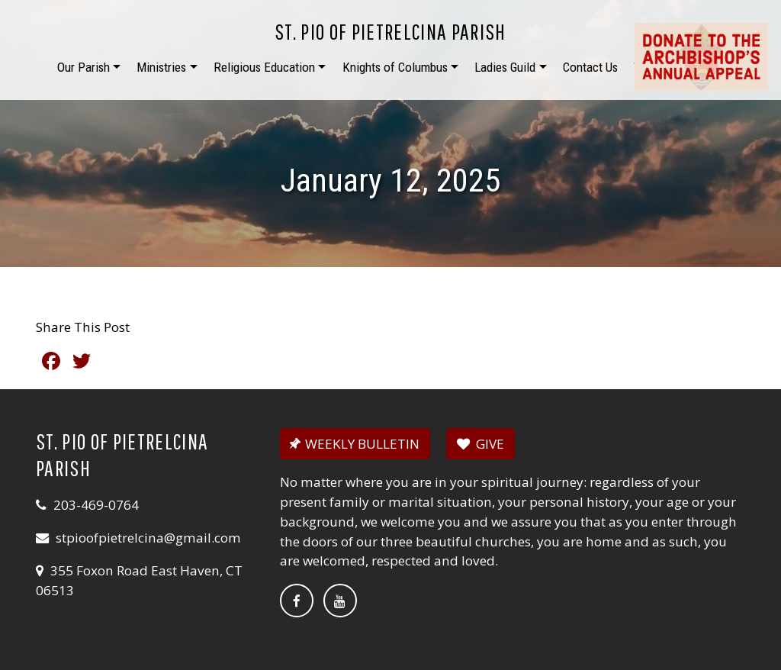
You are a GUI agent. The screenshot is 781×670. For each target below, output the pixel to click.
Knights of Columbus (395, 67)
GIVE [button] (480, 444)
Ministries (161, 67)
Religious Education (264, 67)
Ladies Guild (504, 67)
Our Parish (83, 67)
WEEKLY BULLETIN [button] (353, 444)
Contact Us (590, 67)
